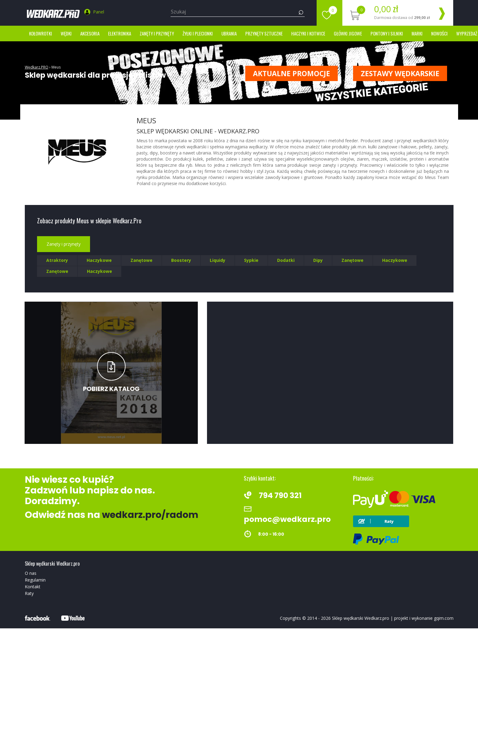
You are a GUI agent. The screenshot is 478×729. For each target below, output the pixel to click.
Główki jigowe (348, 33)
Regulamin (35, 580)
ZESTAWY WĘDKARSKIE (400, 73)
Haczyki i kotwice (308, 33)
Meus (56, 67)
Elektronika (119, 33)
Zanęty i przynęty (157, 33)
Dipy (318, 260)
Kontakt (32, 587)
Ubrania (229, 33)
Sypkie (251, 260)
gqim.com (444, 618)
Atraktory (57, 260)
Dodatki (286, 260)
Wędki (66, 33)
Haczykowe (99, 260)
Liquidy (217, 260)
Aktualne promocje (291, 73)
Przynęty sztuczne (264, 33)
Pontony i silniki (387, 33)
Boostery (181, 260)
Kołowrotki (40, 33)
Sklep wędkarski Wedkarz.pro (360, 618)
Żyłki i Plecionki (198, 33)
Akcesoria (90, 33)
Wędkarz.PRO (36, 67)
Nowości (439, 33)
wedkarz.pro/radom (150, 514)
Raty (29, 593)
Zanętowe (141, 260)
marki (417, 33)
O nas (30, 573)
